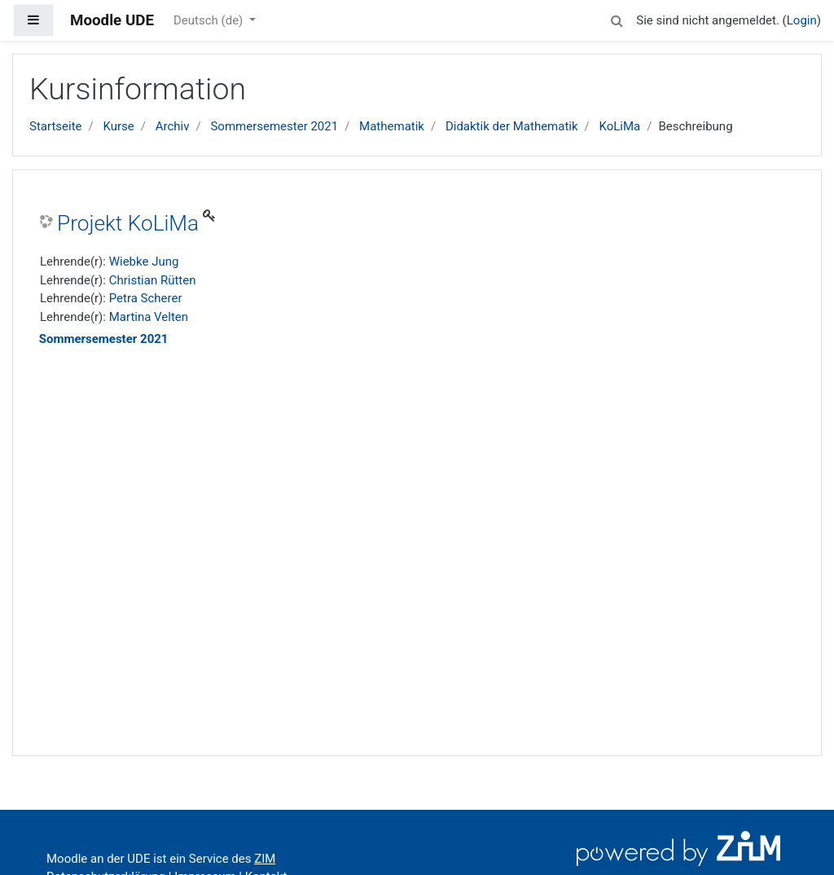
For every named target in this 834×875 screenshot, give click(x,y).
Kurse (118, 126)
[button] (616, 18)
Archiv (173, 126)
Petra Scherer (145, 298)
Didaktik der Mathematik (512, 126)
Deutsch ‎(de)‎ (209, 20)
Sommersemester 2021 (274, 126)
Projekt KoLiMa (128, 223)
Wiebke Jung (144, 261)
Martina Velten (148, 317)
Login (802, 20)
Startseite (55, 126)
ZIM (264, 858)
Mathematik (391, 126)
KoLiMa (620, 126)
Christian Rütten (152, 280)
